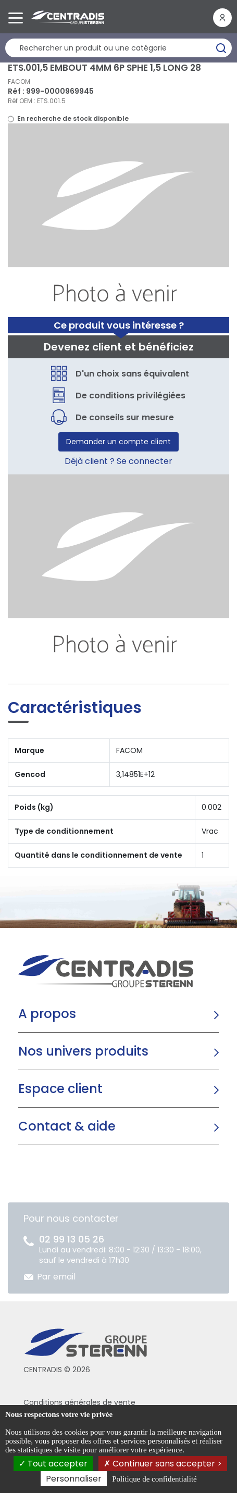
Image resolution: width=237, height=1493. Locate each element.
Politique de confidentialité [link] (154, 1479)
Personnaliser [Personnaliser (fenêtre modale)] (74, 1479)
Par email (56, 1277)
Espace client (60, 1088)
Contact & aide (67, 1126)
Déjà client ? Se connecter (118, 461)
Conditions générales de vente (79, 1402)
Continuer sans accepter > (163, 1464)
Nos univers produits (83, 1051)
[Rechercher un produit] (118, 48)
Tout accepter (53, 1464)
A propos (47, 1013)
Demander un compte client (118, 441)
